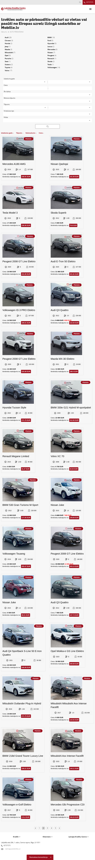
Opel (8, 55)
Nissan (51, 52)
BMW (51, 37)
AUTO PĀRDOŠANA (16, 32)
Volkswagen (54, 67)
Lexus (51, 46)
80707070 (88, 2)
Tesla (51, 64)
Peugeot (52, 55)
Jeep (7, 46)
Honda (8, 43)
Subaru (9, 64)
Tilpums (19, 133)
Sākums (4, 32)
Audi (8, 37)
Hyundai (52, 43)
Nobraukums (31, 133)
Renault (52, 58)
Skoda (51, 61)
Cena (41, 133)
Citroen (9, 40)
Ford (50, 40)
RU (80, 2)
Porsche (9, 58)
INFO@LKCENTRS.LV (10, 849)
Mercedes (52, 49)
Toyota (8, 67)
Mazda (8, 49)
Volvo (8, 70)
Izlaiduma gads (7, 133)
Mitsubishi (10, 52)
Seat (8, 61)
